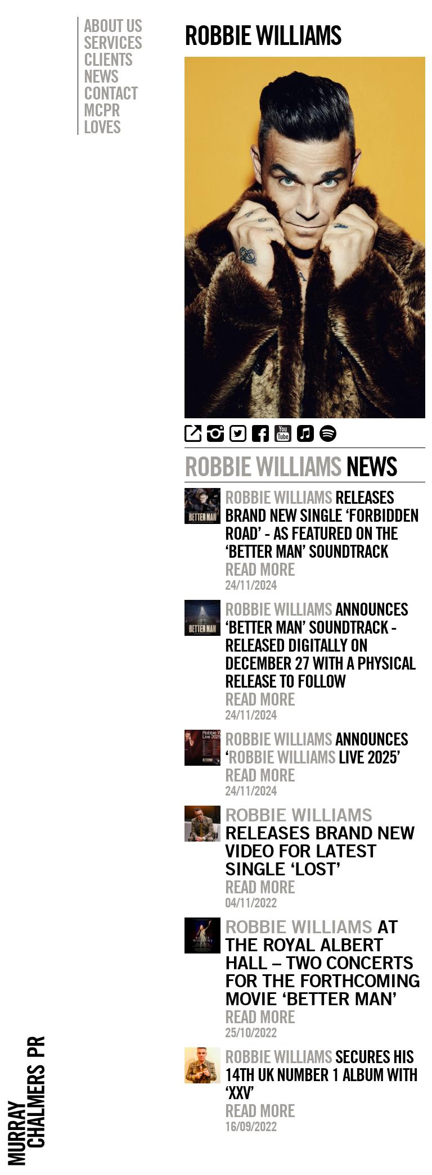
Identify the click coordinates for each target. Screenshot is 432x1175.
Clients (108, 59)
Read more (260, 569)
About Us (113, 25)
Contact (110, 93)
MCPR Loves (102, 118)
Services (113, 42)
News (101, 76)
